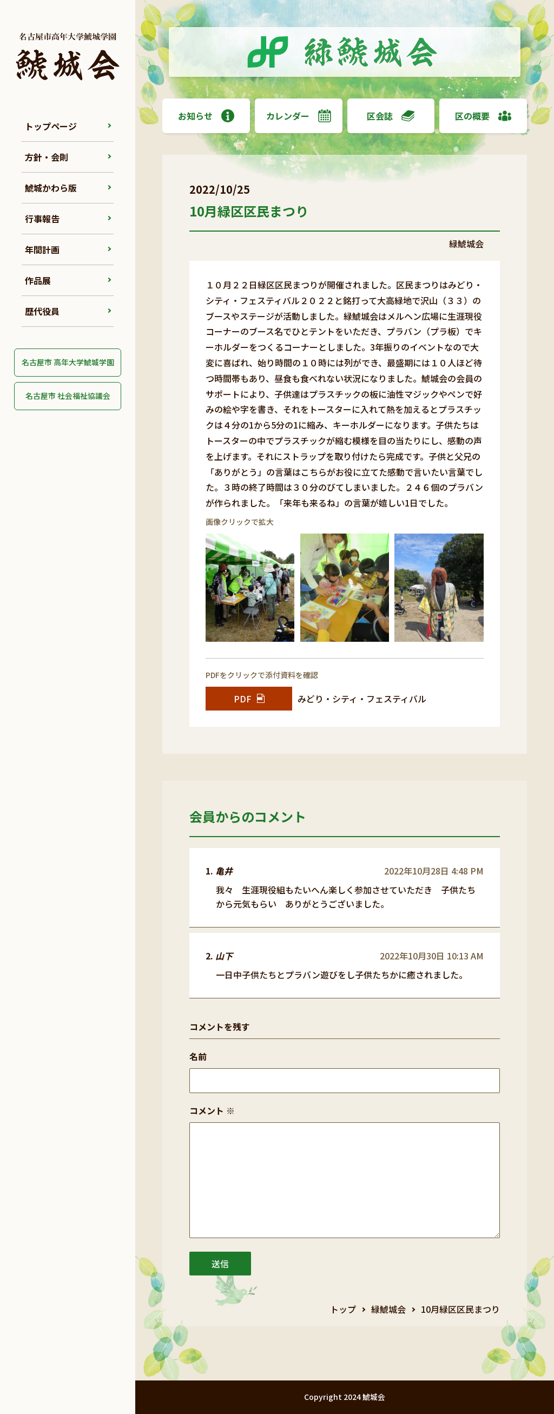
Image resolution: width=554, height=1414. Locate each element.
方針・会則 (46, 156)
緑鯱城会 (388, 1309)
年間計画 (42, 249)
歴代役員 (42, 311)
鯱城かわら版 (51, 187)
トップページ (51, 126)
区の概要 (483, 115)
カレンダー (298, 115)
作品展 (38, 280)
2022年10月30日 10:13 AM (432, 955)
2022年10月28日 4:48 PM (434, 870)
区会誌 (390, 115)
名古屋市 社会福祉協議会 (67, 395)
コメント (212, 1110)
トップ (343, 1309)
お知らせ (206, 115)
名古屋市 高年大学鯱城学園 (68, 362)
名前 (198, 1056)
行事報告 (42, 218)
